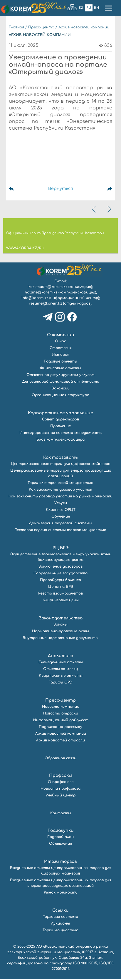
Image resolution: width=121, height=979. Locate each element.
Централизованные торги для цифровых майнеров (60, 464)
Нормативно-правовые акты (60, 631)
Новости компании (60, 707)
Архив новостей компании (83, 27)
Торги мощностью (60, 930)
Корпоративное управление (60, 413)
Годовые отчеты (60, 361)
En (96, 8)
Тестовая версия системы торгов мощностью (60, 530)
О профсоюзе (60, 782)
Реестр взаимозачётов (60, 593)
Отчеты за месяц (60, 669)
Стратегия (61, 348)
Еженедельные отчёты (60, 662)
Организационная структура (60, 395)
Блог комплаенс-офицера (60, 439)
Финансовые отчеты (60, 368)
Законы (60, 624)
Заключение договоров (60, 566)
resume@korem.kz (45, 303)
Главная (16, 27)
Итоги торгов (60, 861)
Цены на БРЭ (60, 587)
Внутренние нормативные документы (60, 638)
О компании (60, 335)
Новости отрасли (60, 713)
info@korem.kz (34, 298)
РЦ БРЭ (61, 548)
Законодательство (61, 618)
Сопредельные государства (60, 573)
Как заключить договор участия (60, 489)
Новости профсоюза (60, 788)
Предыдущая (18, 188)
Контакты (60, 813)
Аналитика (60, 656)
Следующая (102, 188)
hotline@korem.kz (41, 292)
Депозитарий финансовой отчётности (60, 381)
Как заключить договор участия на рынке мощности (60, 496)
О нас (60, 341)
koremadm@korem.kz (47, 287)
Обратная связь (60, 758)
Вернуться (60, 188)
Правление (60, 426)
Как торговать (60, 457)
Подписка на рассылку (60, 727)
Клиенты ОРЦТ (60, 510)
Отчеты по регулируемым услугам (60, 375)
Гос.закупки (61, 830)
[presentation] (94, 209)
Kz (81, 8)
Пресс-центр (41, 27)
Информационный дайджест (60, 720)
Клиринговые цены (61, 600)
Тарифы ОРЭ (60, 682)
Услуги (60, 503)
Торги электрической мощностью (60, 483)
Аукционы (60, 923)
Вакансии (60, 388)
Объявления (60, 843)
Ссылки (60, 910)
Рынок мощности (61, 892)
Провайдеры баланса (60, 580)
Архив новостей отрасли (60, 740)
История (60, 355)
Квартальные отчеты (61, 676)
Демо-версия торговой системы (60, 523)
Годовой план (60, 837)
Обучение (60, 516)
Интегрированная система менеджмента (60, 433)
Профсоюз (60, 775)
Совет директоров (60, 419)
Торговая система (60, 917)
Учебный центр (60, 795)
